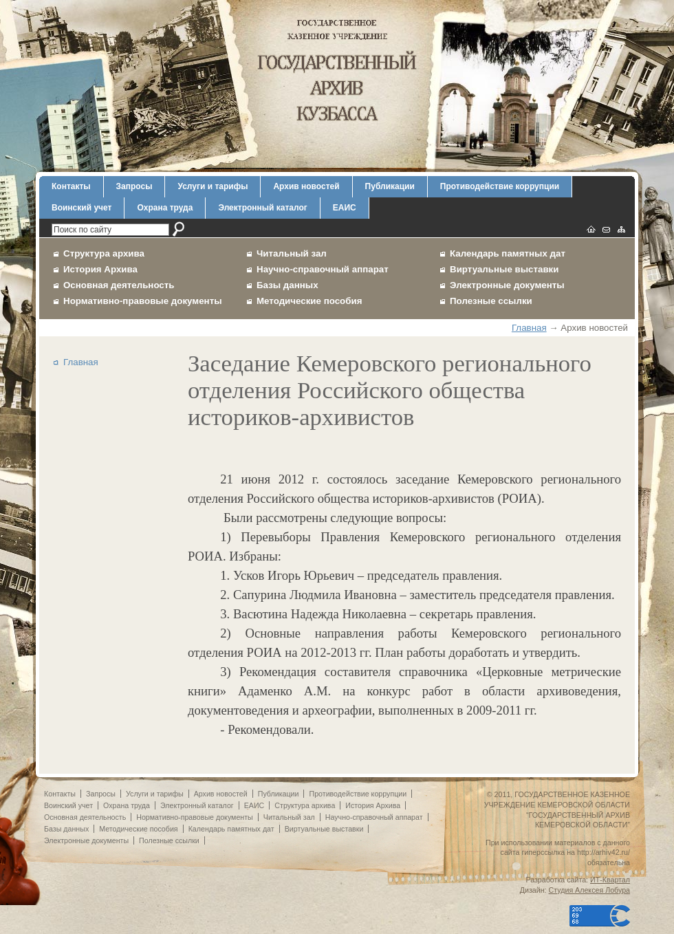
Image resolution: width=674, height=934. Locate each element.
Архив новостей (306, 186)
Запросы (134, 186)
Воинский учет (81, 208)
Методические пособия (309, 301)
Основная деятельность (119, 285)
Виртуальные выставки (504, 269)
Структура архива (103, 253)
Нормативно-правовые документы (142, 301)
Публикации (390, 186)
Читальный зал (292, 253)
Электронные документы (507, 285)
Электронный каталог (262, 208)
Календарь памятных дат (507, 253)
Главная (529, 328)
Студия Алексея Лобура (589, 890)
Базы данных (287, 285)
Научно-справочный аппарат (323, 269)
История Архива (100, 269)
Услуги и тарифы (212, 186)
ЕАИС (344, 208)
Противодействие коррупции (499, 186)
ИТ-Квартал (610, 880)
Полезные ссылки (491, 301)
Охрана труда (165, 208)
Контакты (71, 186)
